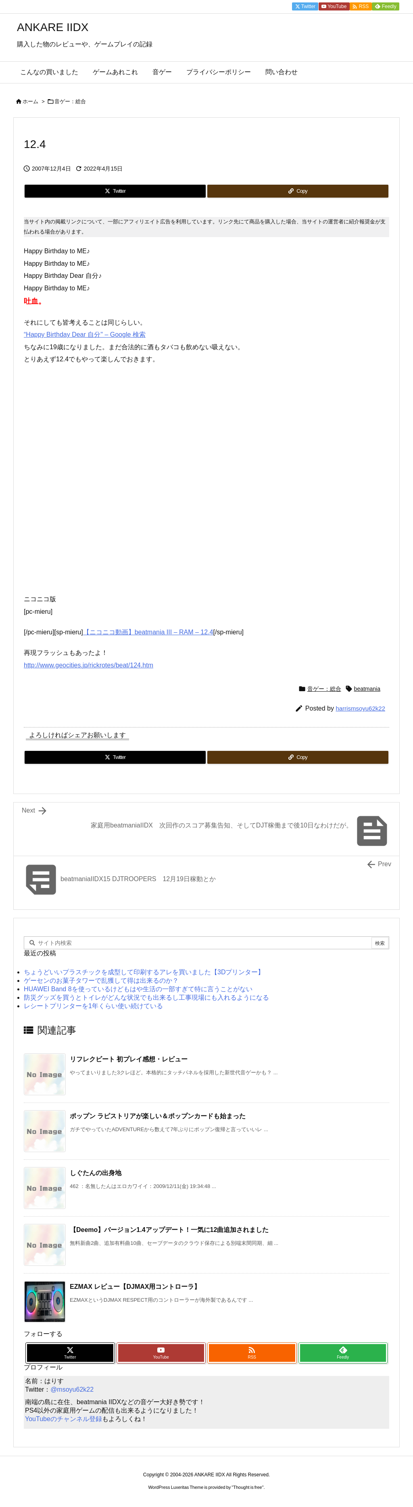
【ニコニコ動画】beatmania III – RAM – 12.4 (148, 632)
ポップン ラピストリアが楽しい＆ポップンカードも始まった (158, 1116)
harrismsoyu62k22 (360, 708)
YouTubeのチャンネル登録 (63, 1418)
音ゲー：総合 (70, 101)
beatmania (367, 689)
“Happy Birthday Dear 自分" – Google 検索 (85, 334)
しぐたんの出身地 (95, 1172)
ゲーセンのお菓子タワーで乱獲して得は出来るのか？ (101, 980)
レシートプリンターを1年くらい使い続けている (93, 1006)
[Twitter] (115, 191)
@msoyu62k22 (72, 1389)
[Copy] (297, 191)
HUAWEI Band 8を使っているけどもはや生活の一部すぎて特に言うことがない (138, 989)
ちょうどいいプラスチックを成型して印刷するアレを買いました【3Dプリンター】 (144, 972)
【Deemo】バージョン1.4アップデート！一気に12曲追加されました (169, 1229)
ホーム (30, 101)
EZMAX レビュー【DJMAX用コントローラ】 (135, 1286)
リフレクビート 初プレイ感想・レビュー (129, 1059)
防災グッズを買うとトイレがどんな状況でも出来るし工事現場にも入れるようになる (146, 997)
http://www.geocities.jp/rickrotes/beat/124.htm (88, 665)
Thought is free (247, 1487)
